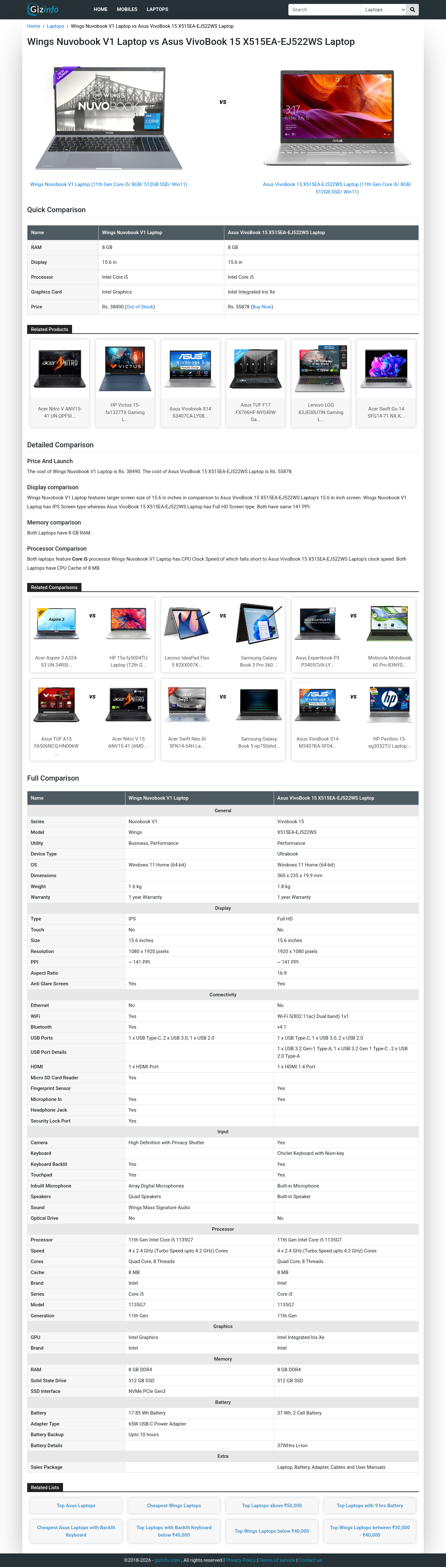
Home (101, 9)
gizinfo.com (167, 1560)
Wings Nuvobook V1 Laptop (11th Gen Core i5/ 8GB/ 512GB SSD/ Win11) (108, 184)
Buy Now (261, 307)
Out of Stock (140, 307)
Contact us (310, 1560)
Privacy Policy (241, 1560)
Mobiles (127, 9)
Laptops (157, 9)
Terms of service (277, 1560)
